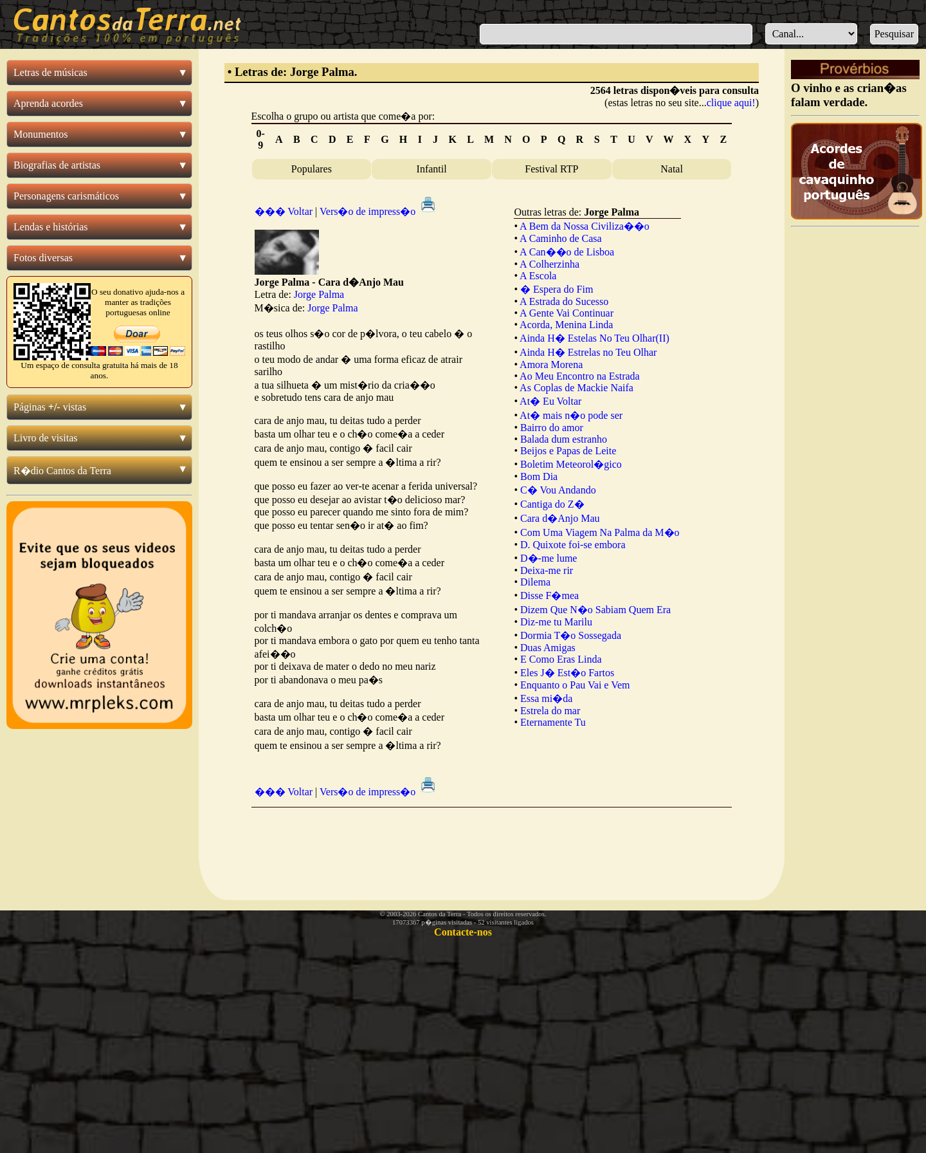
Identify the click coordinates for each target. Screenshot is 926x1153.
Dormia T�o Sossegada (570, 635)
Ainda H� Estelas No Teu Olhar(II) (594, 338)
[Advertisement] (491, 843)
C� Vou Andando (558, 489)
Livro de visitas (46, 437)
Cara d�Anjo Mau (560, 518)
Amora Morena (551, 364)
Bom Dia (539, 476)
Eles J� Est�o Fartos (567, 672)
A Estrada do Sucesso (564, 301)
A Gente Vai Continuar (566, 313)
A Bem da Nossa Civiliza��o (584, 226)
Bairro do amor (551, 427)
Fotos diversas (43, 257)
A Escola (538, 275)
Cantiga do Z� (552, 504)
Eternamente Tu (553, 722)
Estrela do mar (550, 710)
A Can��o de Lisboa (567, 251)
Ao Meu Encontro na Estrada (580, 376)
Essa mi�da (546, 698)
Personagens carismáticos (66, 195)
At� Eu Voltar (550, 401)
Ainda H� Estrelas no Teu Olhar (588, 352)
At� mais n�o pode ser (571, 415)
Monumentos (41, 134)
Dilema (535, 581)
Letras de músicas (50, 72)
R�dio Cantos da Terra (62, 470)
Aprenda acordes (48, 103)
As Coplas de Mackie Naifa (576, 387)
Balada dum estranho (563, 439)
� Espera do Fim (556, 289)
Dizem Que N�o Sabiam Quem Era (595, 609)
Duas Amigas (548, 647)
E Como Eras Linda (561, 659)
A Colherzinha (549, 264)
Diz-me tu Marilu (556, 621)
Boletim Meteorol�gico (571, 464)
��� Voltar (284, 211)
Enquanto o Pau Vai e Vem (575, 684)
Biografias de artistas (57, 165)
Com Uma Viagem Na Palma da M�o (600, 532)
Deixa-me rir (546, 570)
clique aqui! (731, 102)
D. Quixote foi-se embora (573, 544)
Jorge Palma (319, 294)
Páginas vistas (50, 406)
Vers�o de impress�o (379, 211)
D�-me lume (548, 558)
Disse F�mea (549, 595)
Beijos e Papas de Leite (568, 450)
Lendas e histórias (51, 226)
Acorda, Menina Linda (566, 324)
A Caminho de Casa (561, 238)
